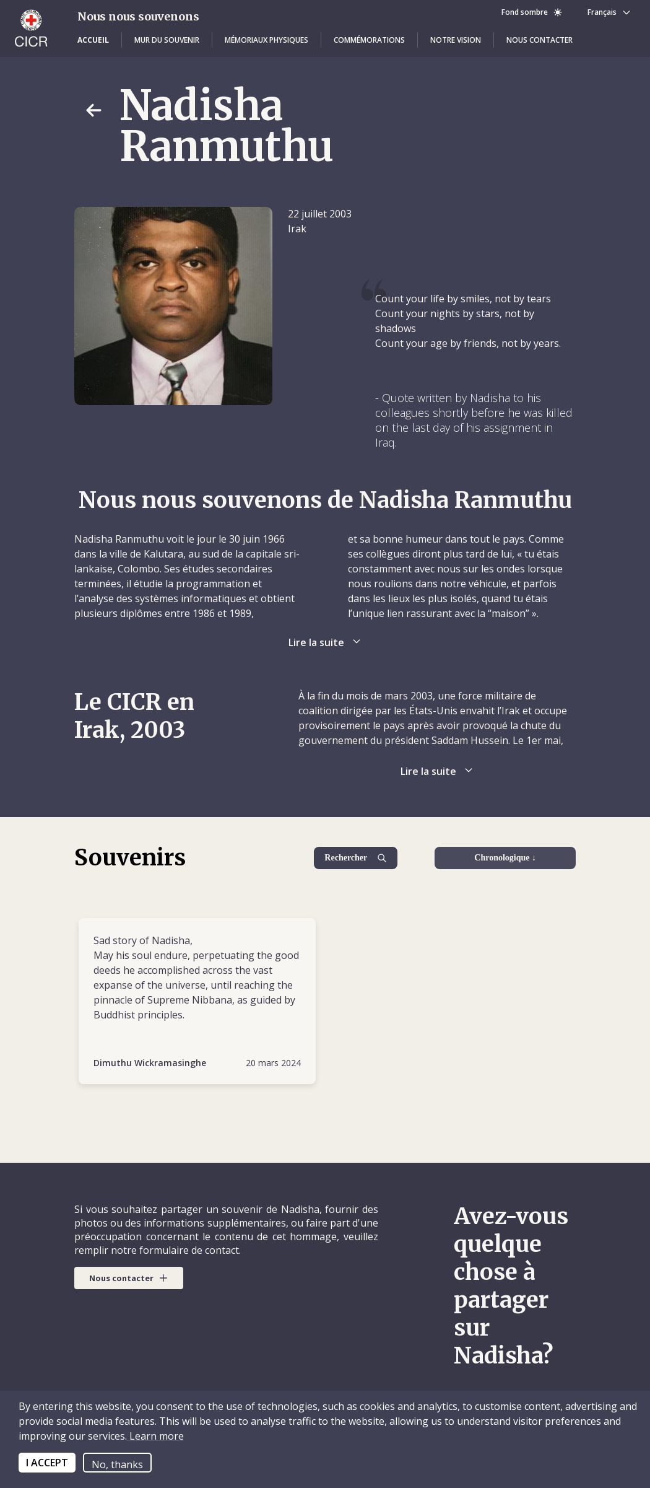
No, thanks (117, 1464)
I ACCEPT (47, 1462)
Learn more (155, 1436)
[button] (93, 40)
